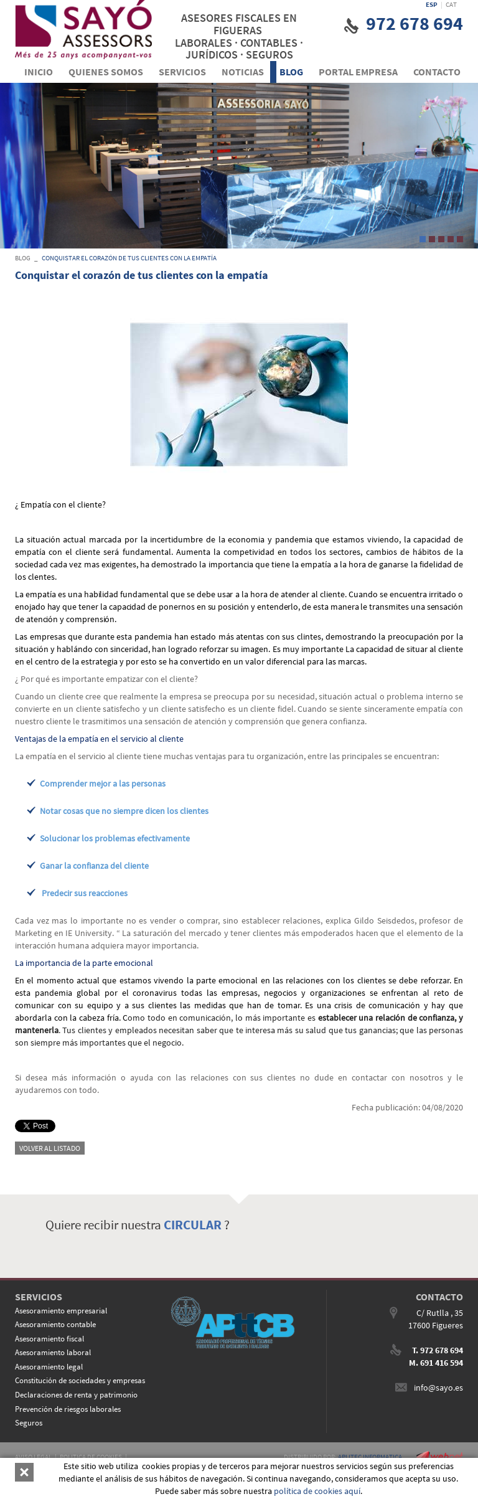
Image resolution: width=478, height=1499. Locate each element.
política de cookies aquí (317, 1491)
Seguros (28, 1422)
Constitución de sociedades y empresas (80, 1380)
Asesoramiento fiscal (49, 1338)
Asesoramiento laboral (53, 1352)
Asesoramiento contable (55, 1324)
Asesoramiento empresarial (61, 1310)
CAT (451, 4)
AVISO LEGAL (33, 1456)
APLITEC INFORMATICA (370, 1456)
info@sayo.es (438, 1387)
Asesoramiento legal (49, 1366)
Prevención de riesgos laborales (68, 1409)
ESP (432, 4)
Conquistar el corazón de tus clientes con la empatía (129, 257)
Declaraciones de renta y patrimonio (76, 1394)
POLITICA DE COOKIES (91, 1456)
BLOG (22, 257)
